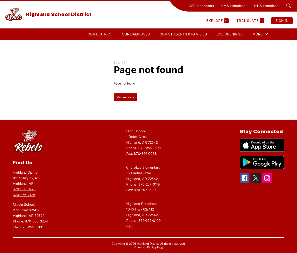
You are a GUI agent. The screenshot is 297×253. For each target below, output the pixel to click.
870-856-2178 (24, 195)
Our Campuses (136, 34)
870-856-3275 (24, 189)
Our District (100, 34)
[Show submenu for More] (257, 34)
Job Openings (230, 34)
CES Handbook (201, 6)
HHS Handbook (267, 6)
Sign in (282, 21)
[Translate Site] (249, 20)
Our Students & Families (183, 34)
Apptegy (157, 247)
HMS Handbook (234, 6)
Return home (125, 97)
